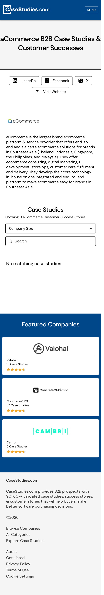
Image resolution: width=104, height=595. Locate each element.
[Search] (53, 241)
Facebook (57, 80)
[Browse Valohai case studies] (50, 356)
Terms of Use (17, 570)
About (11, 551)
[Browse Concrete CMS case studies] (50, 397)
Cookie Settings (20, 576)
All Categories (18, 534)
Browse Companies (23, 528)
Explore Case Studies (24, 540)
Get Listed (15, 557)
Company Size (50, 228)
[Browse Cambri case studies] (50, 438)
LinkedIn (24, 80)
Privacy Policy (18, 563)
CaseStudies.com (22, 480)
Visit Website (50, 91)
